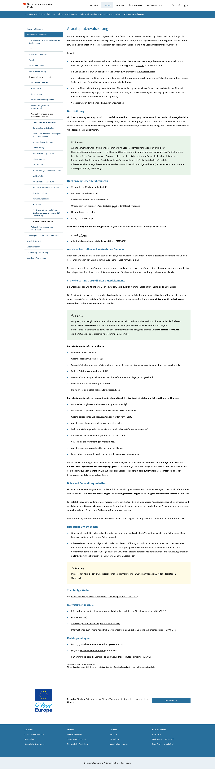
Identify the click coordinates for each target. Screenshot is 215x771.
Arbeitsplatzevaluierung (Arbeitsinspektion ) (98, 243)
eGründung (114, 741)
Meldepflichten (39, 178)
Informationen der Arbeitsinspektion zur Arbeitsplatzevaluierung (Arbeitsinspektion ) (118, 613)
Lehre (31, 51)
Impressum (126, 765)
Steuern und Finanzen (76, 741)
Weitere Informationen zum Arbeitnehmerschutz (100, 16)
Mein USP (113, 736)
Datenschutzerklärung (93, 765)
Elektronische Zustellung (77, 746)
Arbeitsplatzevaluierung (43, 223)
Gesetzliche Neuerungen (34, 746)
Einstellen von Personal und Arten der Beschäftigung (44, 43)
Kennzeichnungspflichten (43, 155)
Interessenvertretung (37, 73)
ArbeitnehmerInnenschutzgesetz (99, 646)
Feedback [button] (171, 702)
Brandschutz (38, 167)
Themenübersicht (74, 736)
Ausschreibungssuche (119, 746)
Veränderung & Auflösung (37, 254)
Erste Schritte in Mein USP (163, 746)
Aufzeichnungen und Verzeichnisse (47, 172)
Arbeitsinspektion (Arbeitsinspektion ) (95, 625)
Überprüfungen (39, 161)
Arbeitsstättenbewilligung (43, 184)
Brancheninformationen (36, 260)
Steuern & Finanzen (35, 31)
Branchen (37, 206)
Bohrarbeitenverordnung (93, 652)
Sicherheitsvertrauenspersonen (46, 189)
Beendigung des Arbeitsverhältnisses (44, 237)
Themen (107, 6)
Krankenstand (36, 96)
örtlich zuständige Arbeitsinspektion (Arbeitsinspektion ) (104, 598)
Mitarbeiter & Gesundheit (39, 16)
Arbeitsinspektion (40, 195)
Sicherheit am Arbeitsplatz (43, 130)
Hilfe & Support (154, 6)
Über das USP (136, 6)
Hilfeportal (156, 736)
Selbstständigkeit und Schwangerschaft (40, 109)
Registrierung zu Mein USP (163, 741)
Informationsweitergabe (43, 144)
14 (81, 646)
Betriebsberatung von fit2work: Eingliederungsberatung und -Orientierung (47, 215)
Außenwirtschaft (33, 249)
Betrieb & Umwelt (34, 243)
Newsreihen (29, 741)
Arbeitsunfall (36, 90)
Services (120, 6)
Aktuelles (94, 6)
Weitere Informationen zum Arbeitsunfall (42, 230)
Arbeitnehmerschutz (39, 85)
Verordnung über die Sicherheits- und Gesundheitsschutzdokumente (107, 658)
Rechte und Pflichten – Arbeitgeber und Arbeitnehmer (47, 137)
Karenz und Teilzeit (36, 68)
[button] (201, 741)
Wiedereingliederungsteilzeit (42, 102)
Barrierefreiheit (112, 765)
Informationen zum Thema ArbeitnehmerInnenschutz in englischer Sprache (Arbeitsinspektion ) (124, 632)
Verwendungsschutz (41, 201)
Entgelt (32, 62)
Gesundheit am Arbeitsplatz (65, 16)
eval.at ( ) (79, 237)
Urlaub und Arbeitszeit (38, 56)
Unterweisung (38, 150)
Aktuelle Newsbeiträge (34, 736)
